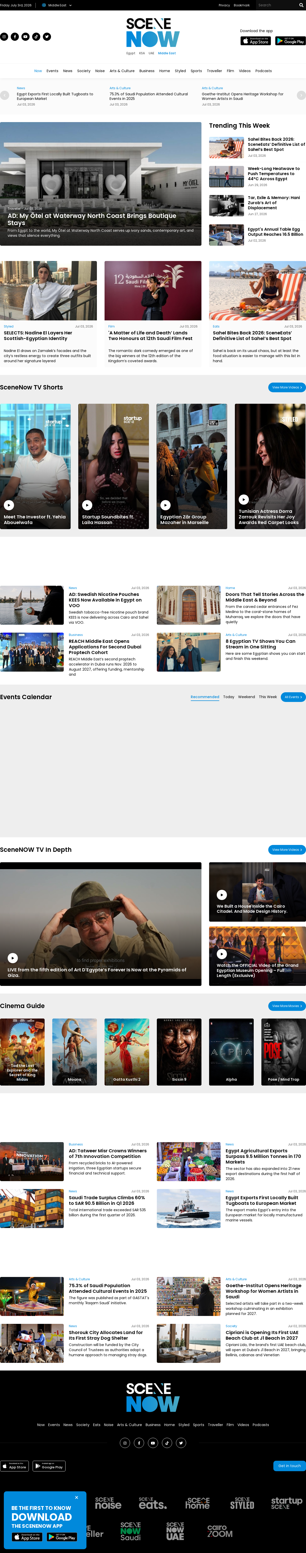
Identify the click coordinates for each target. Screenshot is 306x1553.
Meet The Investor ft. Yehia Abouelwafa (35, 512)
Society (84, 71)
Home (164, 71)
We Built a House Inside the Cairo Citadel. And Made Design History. (257, 902)
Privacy (224, 5)
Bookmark (242, 5)
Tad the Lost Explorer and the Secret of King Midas (22, 1072)
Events (52, 71)
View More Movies (285, 1006)
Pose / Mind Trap (283, 1079)
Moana (74, 1079)
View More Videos (285, 387)
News (67, 71)
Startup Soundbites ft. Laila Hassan (113, 512)
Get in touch (289, 1465)
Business (147, 71)
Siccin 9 (179, 1079)
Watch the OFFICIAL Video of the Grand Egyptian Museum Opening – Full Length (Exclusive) (257, 963)
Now (38, 71)
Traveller (214, 71)
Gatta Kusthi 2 (127, 1079)
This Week (268, 696)
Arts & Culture (122, 71)
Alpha (231, 1079)
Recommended (205, 696)
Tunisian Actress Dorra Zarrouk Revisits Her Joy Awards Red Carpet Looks (270, 509)
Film (230, 71)
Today (228, 696)
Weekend (246, 696)
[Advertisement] (78, 560)
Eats (216, 326)
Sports (196, 71)
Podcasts (264, 71)
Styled (180, 71)
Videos (245, 71)
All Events (292, 697)
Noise (100, 71)
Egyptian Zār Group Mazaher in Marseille (191, 512)
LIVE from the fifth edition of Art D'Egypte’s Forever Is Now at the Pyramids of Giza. (101, 965)
